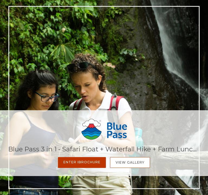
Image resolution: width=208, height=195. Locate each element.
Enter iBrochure (81, 162)
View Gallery (130, 162)
